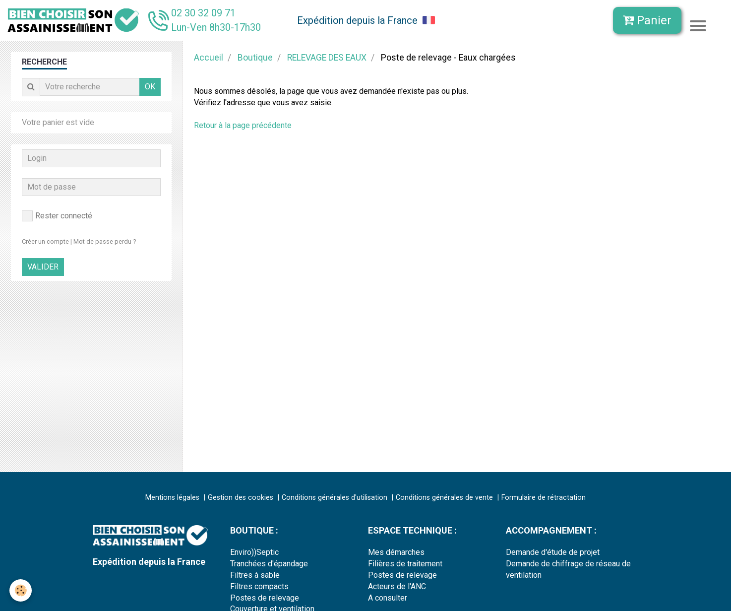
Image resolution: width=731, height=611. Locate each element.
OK (150, 86)
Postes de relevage (264, 598)
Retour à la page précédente (243, 125)
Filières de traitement (405, 563)
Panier (647, 20)
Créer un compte (45, 241)
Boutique (255, 58)
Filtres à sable (255, 575)
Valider (43, 267)
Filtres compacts (259, 586)
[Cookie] (21, 590)
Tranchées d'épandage (269, 563)
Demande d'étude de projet (553, 552)
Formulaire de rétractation (543, 497)
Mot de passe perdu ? (104, 241)
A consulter (387, 598)
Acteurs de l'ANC (397, 586)
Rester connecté (57, 215)
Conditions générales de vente (444, 497)
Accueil (208, 58)
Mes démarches (396, 552)
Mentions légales (172, 497)
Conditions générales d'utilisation (334, 497)
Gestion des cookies (240, 497)
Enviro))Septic (254, 552)
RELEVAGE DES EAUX (326, 58)
